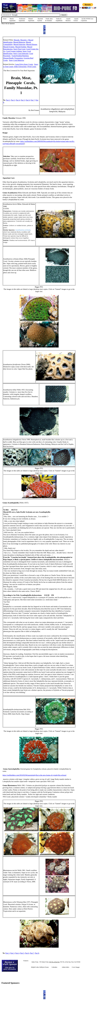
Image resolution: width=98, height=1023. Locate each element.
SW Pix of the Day (54, 962)
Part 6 (28, 100)
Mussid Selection (19, 44)
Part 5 (23, 100)
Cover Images (76, 967)
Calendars (54, 967)
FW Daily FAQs (44, 962)
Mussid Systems (8, 47)
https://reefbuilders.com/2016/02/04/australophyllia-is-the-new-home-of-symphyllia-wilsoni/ (34, 775)
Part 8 (37, 953)
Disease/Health (8, 58)
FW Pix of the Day (65, 962)
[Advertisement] (87, 53)
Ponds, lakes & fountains (49, 19)
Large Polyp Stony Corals (24, 64)
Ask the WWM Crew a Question (87, 19)
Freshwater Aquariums (22, 19)
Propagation (18, 58)
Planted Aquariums (31, 19)
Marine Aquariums (12, 19)
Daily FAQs (35, 962)
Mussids (16, 40)
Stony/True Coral (19, 49)
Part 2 (8, 100)
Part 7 (33, 100)
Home (4, 19)
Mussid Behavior (19, 42)
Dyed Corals (31, 66)
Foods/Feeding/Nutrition (20, 56)
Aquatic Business (68, 19)
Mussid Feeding (20, 47)
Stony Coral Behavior (16, 60)
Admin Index (65, 967)
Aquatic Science (76, 19)
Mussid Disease (31, 44)
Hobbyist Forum (44, 967)
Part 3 (13, 100)
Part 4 (18, 100)
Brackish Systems (40, 19)
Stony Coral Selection (20, 53)
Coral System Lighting (14, 51)
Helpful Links (35, 967)
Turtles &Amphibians (59, 19)
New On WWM (75, 962)
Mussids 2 (23, 40)
